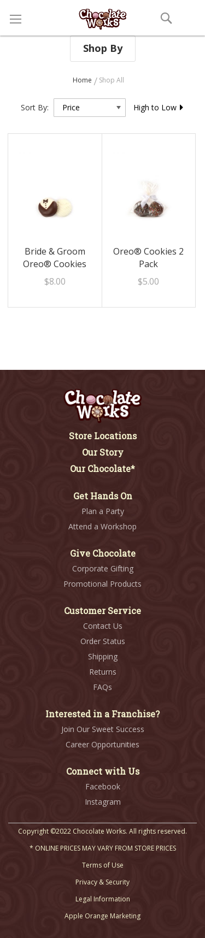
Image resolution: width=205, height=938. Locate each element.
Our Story (103, 452)
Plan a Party (102, 511)
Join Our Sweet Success (102, 729)
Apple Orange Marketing (102, 916)
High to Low (158, 107)
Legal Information (102, 899)
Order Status (102, 641)
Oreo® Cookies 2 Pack (148, 257)
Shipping (103, 656)
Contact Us (102, 626)
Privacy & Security (102, 882)
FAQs (102, 687)
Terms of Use (103, 865)
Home (83, 80)
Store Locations (103, 435)
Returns (102, 671)
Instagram (103, 802)
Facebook (102, 786)
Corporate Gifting (102, 568)
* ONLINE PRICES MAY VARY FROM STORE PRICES (103, 848)
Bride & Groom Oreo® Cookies (54, 257)
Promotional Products (102, 584)
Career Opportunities (102, 744)
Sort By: (35, 107)
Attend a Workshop (102, 526)
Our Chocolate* (102, 468)
